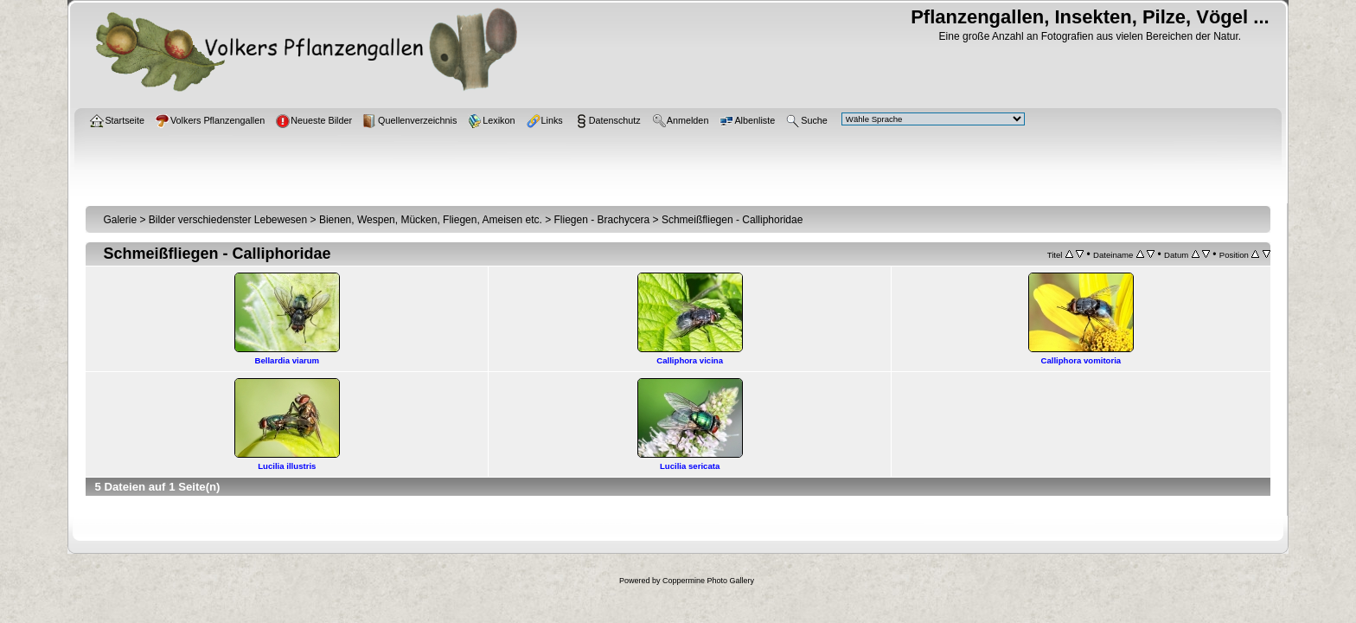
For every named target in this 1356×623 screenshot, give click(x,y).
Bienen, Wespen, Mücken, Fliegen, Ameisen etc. (430, 220)
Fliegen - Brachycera (602, 220)
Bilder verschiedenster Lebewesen (228, 220)
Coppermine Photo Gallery (708, 580)
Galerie (120, 220)
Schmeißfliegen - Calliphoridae (732, 220)
